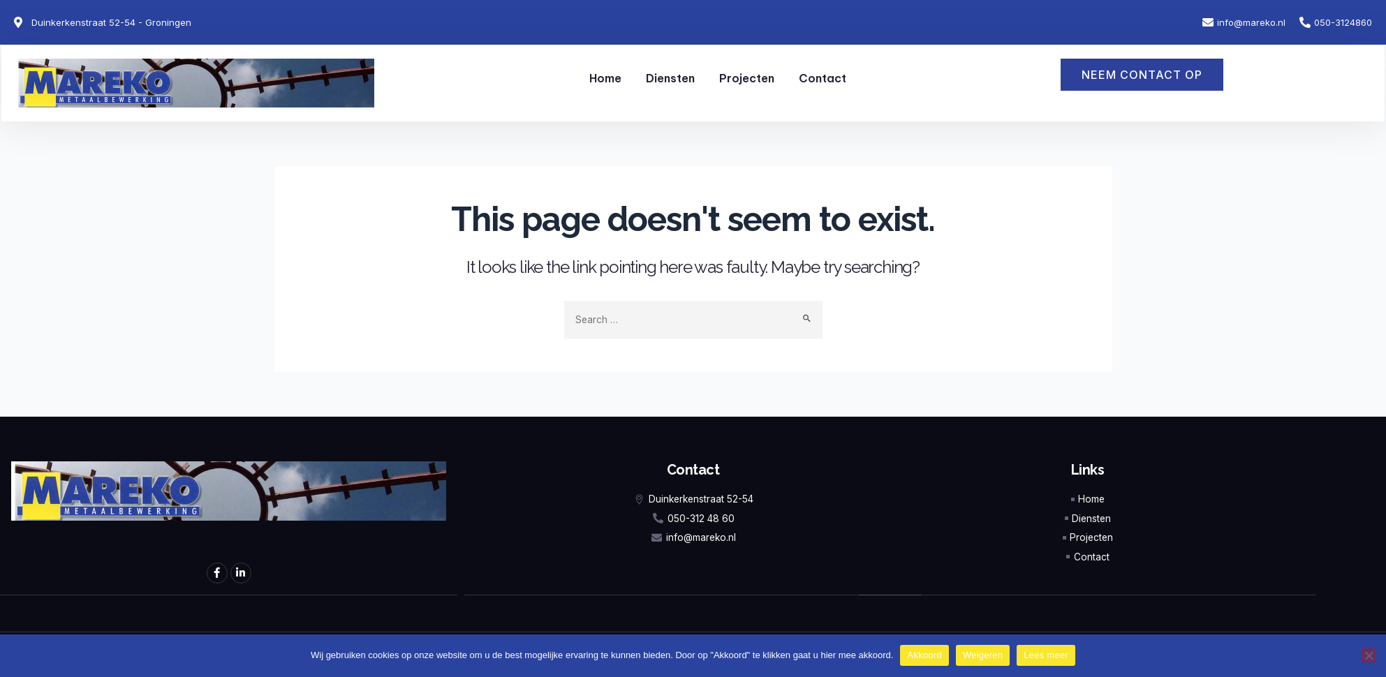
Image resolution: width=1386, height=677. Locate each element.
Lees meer (1046, 655)
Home (605, 78)
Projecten (746, 78)
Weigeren (983, 655)
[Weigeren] (1369, 655)
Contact (822, 78)
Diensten (670, 78)
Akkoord (924, 655)
